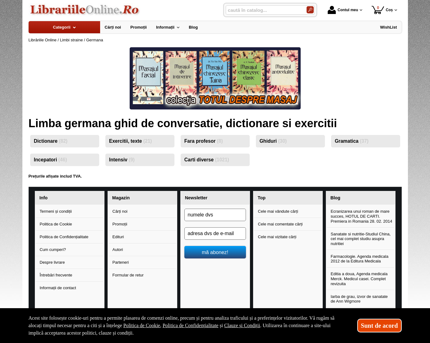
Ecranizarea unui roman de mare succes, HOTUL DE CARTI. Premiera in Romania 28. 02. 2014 (361, 216)
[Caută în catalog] (310, 9)
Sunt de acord (379, 325)
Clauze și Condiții (242, 325)
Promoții (120, 224)
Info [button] (43, 197)
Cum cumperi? (53, 249)
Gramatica (351, 141)
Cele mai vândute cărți (278, 211)
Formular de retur (128, 275)
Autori (118, 249)
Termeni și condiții (56, 211)
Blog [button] (335, 197)
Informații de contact (58, 287)
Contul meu (343, 10)
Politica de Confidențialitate (64, 236)
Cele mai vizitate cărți (277, 236)
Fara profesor (203, 141)
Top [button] (262, 197)
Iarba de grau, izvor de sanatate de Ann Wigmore (359, 299)
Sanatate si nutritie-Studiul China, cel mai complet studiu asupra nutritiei (361, 239)
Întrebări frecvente (56, 275)
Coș (382, 10)
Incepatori (50, 159)
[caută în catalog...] (263, 10)
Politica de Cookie (56, 224)
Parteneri (121, 262)
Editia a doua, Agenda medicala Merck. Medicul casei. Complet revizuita (359, 278)
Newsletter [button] (196, 197)
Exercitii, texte (130, 141)
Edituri (118, 236)
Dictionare (50, 141)
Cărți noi (120, 211)
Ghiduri (273, 141)
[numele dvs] (215, 215)
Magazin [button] (121, 197)
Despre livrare (52, 262)
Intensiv (122, 159)
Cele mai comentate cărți (280, 224)
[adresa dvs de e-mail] (215, 233)
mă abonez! (215, 252)
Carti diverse (206, 159)
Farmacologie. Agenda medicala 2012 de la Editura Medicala (360, 259)
